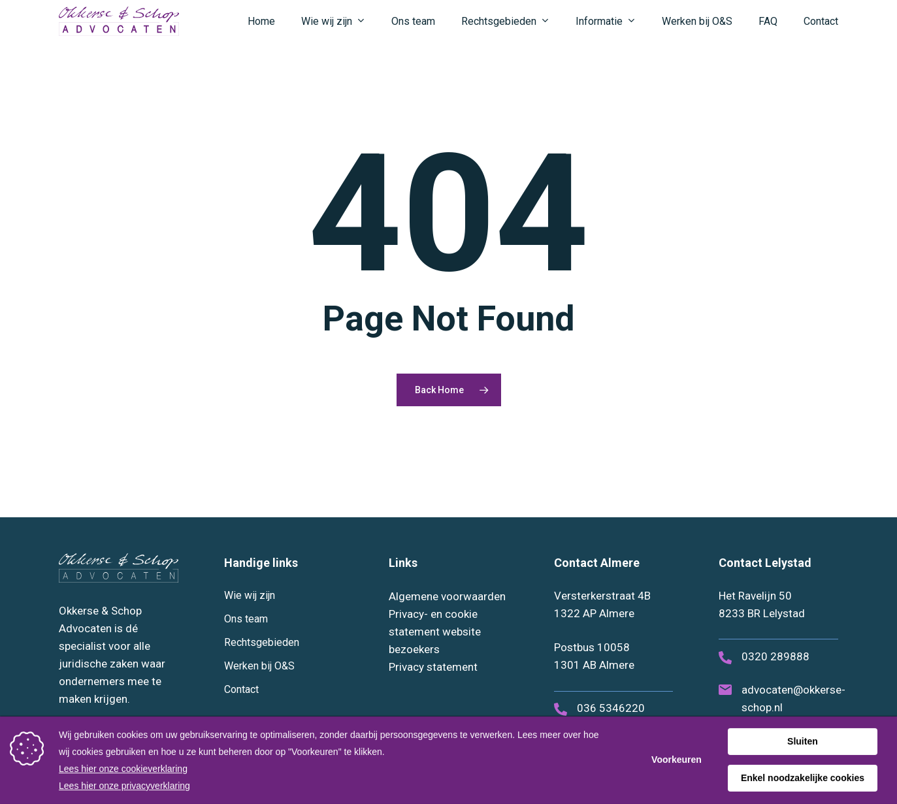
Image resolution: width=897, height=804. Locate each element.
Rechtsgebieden (261, 642)
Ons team (246, 619)
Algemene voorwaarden (447, 596)
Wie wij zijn (249, 595)
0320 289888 (775, 656)
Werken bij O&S (259, 666)
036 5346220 (611, 708)
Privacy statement (433, 666)
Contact (241, 689)
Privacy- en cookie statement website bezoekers (435, 631)
